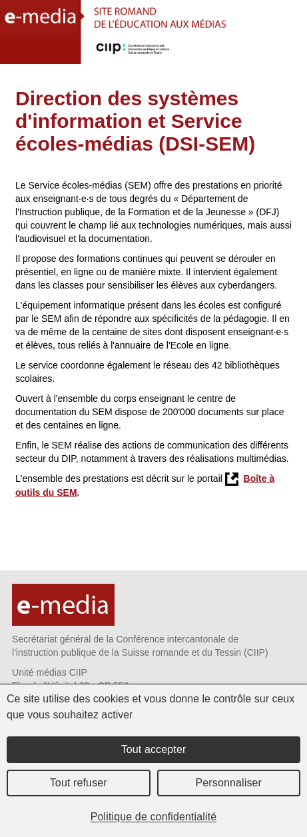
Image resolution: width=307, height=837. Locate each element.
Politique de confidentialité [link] (154, 816)
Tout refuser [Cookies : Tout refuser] (78, 782)
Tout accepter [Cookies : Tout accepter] (153, 749)
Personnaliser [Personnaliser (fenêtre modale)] (229, 782)
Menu (289, 51)
